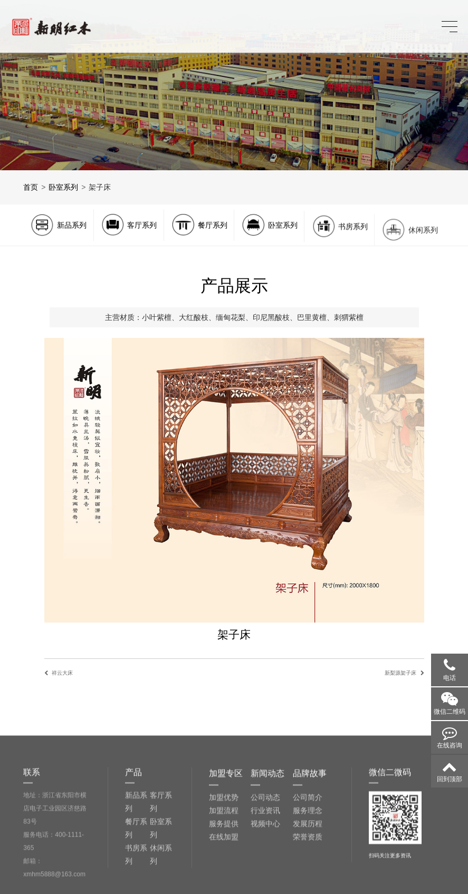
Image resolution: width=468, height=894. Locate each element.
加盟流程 (223, 865)
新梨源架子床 (400, 673)
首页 (30, 187)
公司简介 (307, 852)
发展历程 (307, 878)
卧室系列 (63, 187)
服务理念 (307, 865)
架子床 (100, 187)
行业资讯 (265, 865)
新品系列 (136, 856)
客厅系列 (161, 856)
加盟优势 (223, 852)
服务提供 (223, 878)
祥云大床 (62, 673)
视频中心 (265, 878)
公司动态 (265, 852)
